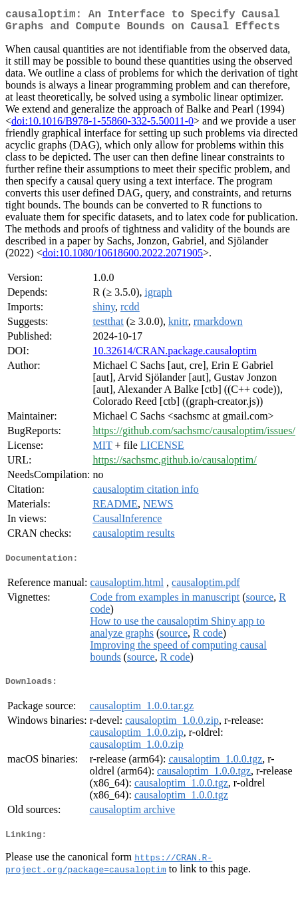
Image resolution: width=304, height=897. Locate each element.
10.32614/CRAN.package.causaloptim (174, 356)
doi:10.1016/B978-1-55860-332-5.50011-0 (102, 126)
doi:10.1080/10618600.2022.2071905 (123, 258)
